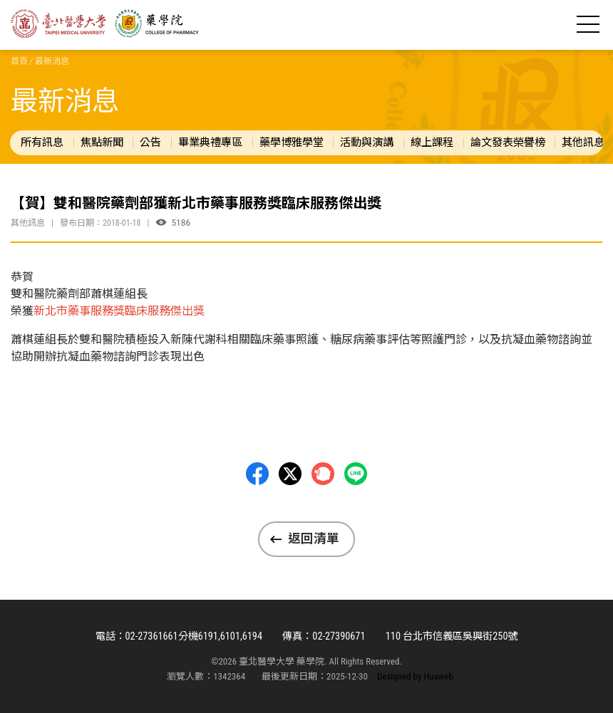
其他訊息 (583, 142)
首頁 (19, 61)
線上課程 (432, 142)
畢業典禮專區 (210, 142)
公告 (150, 142)
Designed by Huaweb (415, 676)
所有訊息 (42, 142)
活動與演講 (366, 142)
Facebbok (257, 473)
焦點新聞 (102, 142)
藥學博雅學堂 (291, 142)
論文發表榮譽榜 (507, 142)
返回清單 (313, 538)
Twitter (290, 473)
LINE (355, 473)
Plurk (322, 473)
